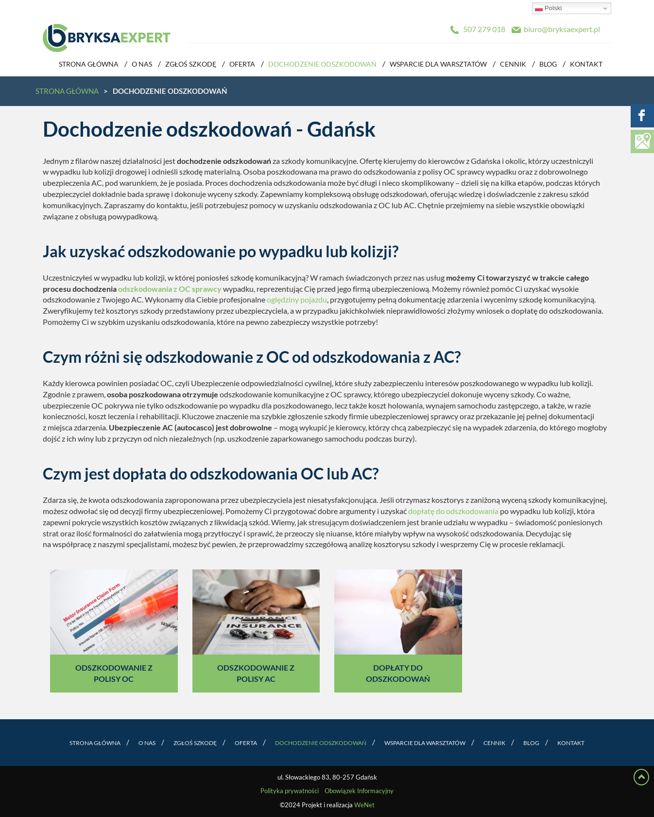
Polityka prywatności (289, 791)
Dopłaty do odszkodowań (398, 673)
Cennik (513, 64)
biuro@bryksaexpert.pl (562, 29)
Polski (548, 8)
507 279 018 (484, 29)
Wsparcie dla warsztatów (438, 64)
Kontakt (586, 64)
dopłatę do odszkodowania (453, 511)
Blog (548, 64)
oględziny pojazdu (297, 299)
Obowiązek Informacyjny (359, 791)
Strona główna (89, 64)
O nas (142, 64)
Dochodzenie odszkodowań (322, 64)
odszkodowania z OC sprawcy (170, 288)
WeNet (364, 805)
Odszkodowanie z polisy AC (255, 673)
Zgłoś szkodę (190, 64)
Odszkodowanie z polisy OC (114, 673)
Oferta (242, 64)
